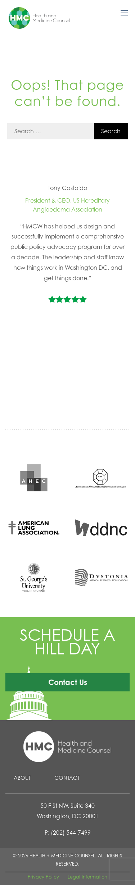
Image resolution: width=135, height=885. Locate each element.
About (22, 778)
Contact (67, 778)
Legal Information (87, 877)
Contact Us (67, 682)
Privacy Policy (43, 877)
